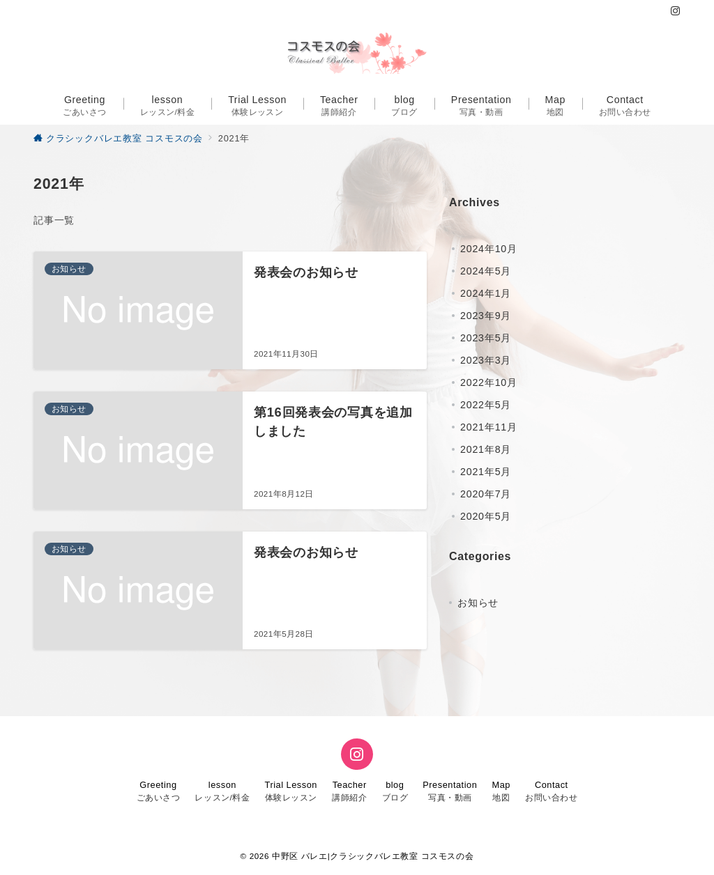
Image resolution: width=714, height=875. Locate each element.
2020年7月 (485, 494)
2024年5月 (485, 271)
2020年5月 (485, 516)
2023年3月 (485, 360)
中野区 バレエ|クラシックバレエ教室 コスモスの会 (372, 855)
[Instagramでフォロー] (676, 11)
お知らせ (478, 602)
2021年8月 (485, 449)
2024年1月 (485, 293)
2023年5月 (485, 337)
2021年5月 (485, 471)
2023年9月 (485, 315)
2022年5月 (485, 404)
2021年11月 (488, 427)
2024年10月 (488, 248)
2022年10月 (488, 382)
